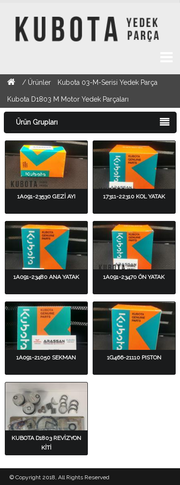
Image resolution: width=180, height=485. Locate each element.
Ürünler (40, 82)
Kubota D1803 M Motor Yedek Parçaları (68, 99)
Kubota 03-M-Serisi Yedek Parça (107, 82)
